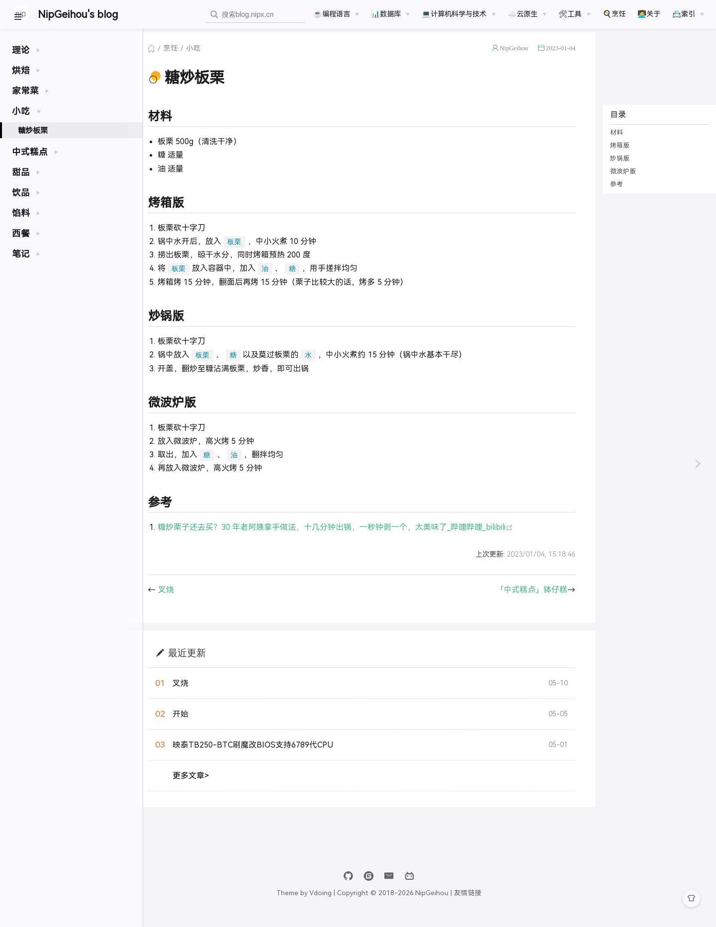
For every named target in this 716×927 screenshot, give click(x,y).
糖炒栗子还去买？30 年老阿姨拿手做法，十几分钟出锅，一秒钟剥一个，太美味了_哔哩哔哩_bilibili (357, 535)
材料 (613, 141)
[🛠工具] (574, 13)
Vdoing (371, 901)
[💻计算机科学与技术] (458, 13)
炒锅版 (616, 166)
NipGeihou (510, 56)
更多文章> (212, 783)
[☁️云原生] (527, 13)
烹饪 (192, 57)
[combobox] (255, 14)
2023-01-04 (557, 56)
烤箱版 (616, 154)
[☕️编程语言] (336, 13)
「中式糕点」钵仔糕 (528, 597)
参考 (613, 192)
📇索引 (683, 14)
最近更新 (208, 660)
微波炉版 (619, 179)
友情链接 (519, 901)
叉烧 (187, 597)
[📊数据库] (390, 13)
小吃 (215, 57)
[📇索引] (688, 13)
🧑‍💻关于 (648, 14)
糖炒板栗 (33, 130)
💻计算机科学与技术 (454, 14)
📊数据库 (386, 14)
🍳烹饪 (614, 14)
